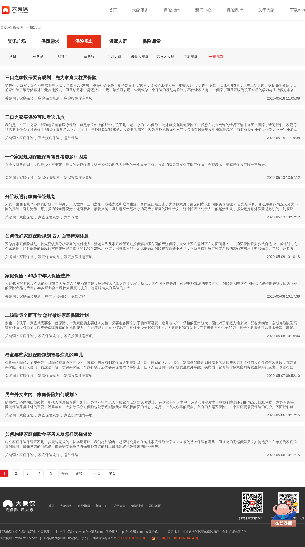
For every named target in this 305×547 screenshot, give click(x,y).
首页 (113, 10)
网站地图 (155, 506)
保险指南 (172, 10)
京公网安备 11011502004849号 (177, 538)
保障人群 (118, 41)
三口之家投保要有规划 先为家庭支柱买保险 (51, 77)
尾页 (112, 473)
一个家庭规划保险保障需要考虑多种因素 (46, 156)
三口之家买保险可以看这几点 (35, 117)
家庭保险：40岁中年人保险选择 (37, 275)
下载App (297, 10)
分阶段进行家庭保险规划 (30, 196)
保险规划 (16, 28)
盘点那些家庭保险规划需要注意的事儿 (44, 355)
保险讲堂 (137, 506)
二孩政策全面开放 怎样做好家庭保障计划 (47, 315)
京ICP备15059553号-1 (132, 538)
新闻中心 (203, 10)
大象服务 (140, 10)
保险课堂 (235, 10)
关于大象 (266, 10)
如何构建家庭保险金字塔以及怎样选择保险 (48, 434)
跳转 (79, 473)
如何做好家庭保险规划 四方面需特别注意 (47, 236)
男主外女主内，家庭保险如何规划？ (41, 394)
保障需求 (50, 41)
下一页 (95, 473)
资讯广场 (17, 41)
